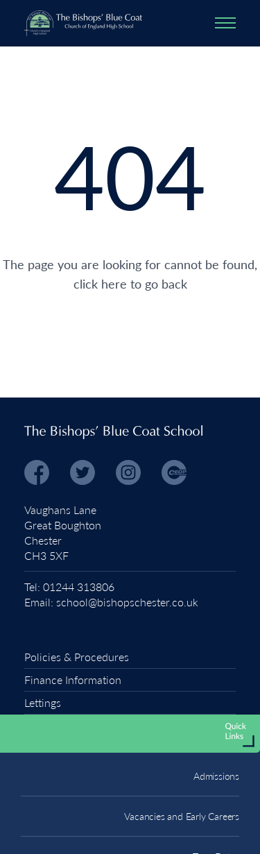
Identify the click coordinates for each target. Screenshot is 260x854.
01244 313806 (78, 587)
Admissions (216, 742)
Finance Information (72, 680)
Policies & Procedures (76, 657)
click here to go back (130, 283)
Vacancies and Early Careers (181, 782)
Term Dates (216, 822)
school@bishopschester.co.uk (127, 602)
